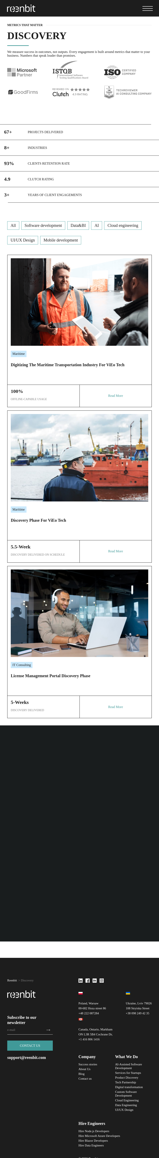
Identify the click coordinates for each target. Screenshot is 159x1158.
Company (87, 1056)
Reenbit (12, 980)
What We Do (126, 1056)
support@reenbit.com (26, 1058)
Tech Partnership (125, 1082)
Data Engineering (126, 1105)
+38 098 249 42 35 (137, 1013)
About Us (84, 1069)
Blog (81, 1073)
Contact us (85, 1078)
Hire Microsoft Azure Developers (99, 1136)
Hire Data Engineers (91, 1145)
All (13, 225)
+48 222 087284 (88, 1013)
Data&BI (78, 225)
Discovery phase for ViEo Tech (38, 520)
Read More (115, 395)
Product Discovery (126, 1077)
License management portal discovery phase (50, 676)
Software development (43, 225)
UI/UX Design (23, 240)
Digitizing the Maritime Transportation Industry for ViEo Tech (67, 364)
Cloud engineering (122, 225)
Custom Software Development (126, 1093)
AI (96, 225)
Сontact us (30, 1046)
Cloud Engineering (127, 1100)
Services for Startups (128, 1072)
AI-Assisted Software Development (128, 1066)
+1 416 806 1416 (89, 1039)
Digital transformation (129, 1087)
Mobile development (60, 240)
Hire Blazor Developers (93, 1140)
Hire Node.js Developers (93, 1131)
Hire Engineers (91, 1123)
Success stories (87, 1064)
